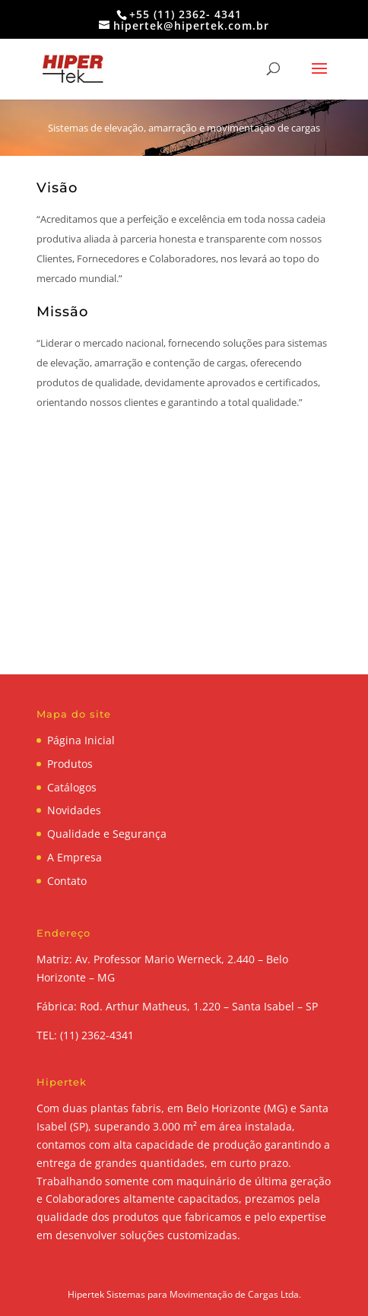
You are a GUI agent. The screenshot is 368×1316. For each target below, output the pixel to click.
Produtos (70, 763)
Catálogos (72, 787)
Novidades (74, 810)
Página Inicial (81, 740)
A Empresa (74, 857)
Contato (67, 881)
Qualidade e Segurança (107, 833)
